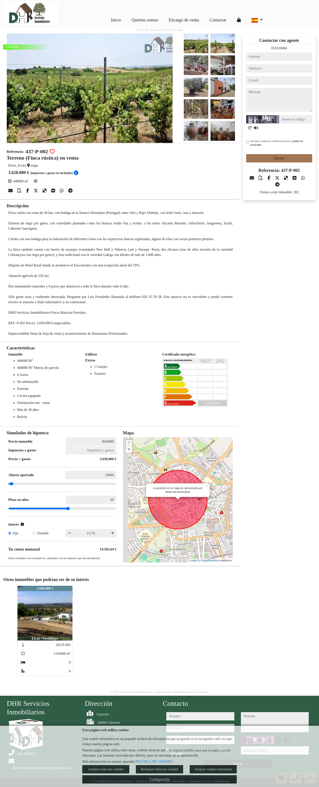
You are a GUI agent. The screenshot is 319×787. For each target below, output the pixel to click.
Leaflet (193, 560)
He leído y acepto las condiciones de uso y (277, 143)
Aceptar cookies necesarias (213, 769)
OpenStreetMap (209, 560)
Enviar (279, 158)
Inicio (116, 20)
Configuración (159, 779)
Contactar (217, 20)
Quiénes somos (144, 20)
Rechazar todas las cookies (159, 769)
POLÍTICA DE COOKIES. (154, 761)
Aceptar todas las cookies (106, 769)
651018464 (279, 48)
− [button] (129, 449)
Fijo (15, 533)
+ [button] (129, 443)
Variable (43, 533)
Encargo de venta (184, 20)
